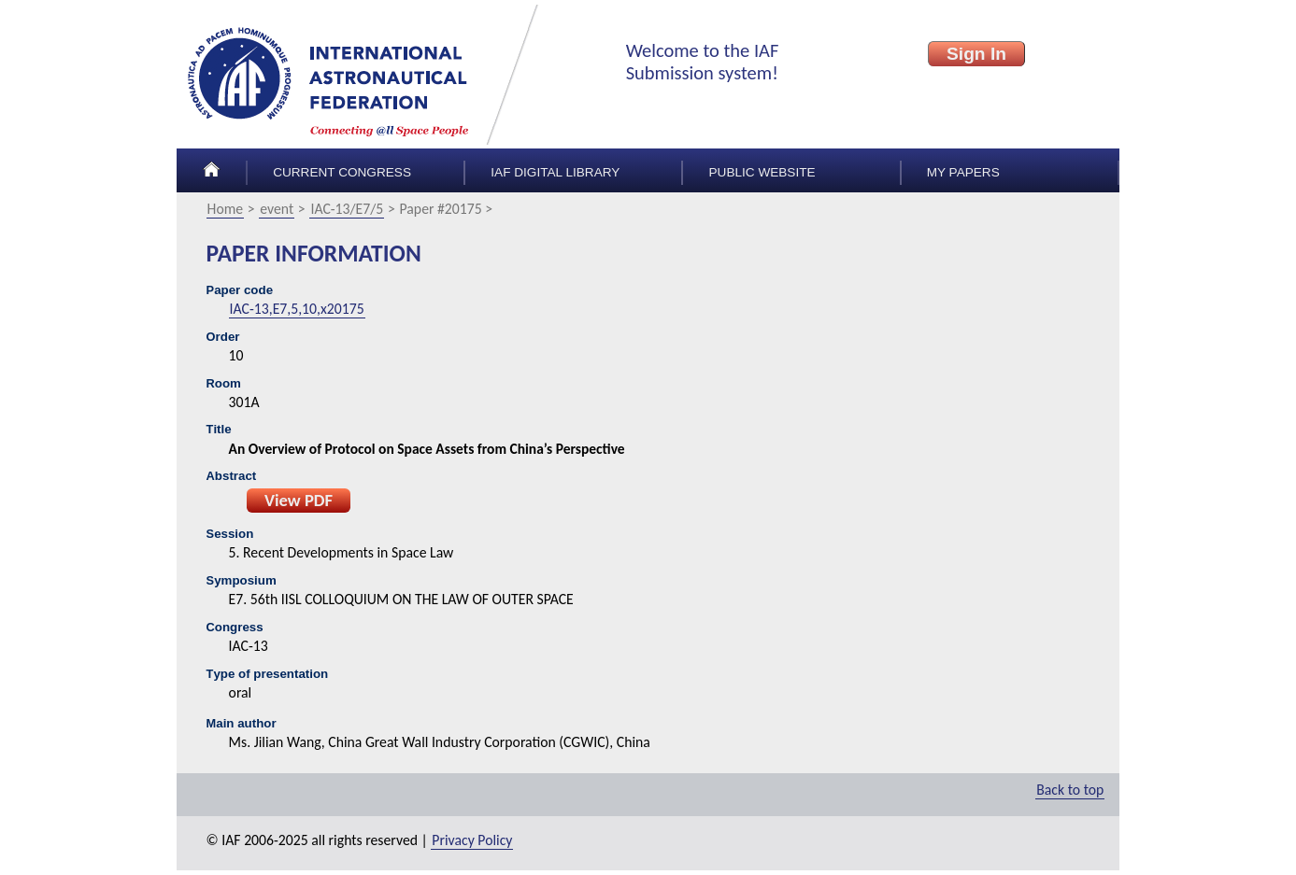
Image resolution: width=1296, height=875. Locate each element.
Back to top (1070, 789)
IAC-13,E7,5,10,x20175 (297, 309)
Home (225, 209)
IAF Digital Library (555, 172)
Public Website (762, 172)
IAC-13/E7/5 (346, 209)
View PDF (298, 500)
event (276, 209)
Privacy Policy (472, 840)
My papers (963, 172)
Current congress (342, 172)
